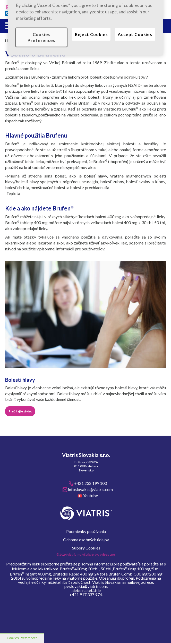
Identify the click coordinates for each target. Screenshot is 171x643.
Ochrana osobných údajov (86, 540)
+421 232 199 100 (90, 483)
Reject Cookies (91, 34)
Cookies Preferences (22, 638)
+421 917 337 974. (86, 595)
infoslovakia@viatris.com (90, 489)
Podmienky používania (86, 531)
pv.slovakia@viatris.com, (86, 586)
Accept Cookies (135, 34)
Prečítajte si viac (20, 411)
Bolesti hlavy (20, 380)
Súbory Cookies (86, 548)
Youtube (90, 495)
